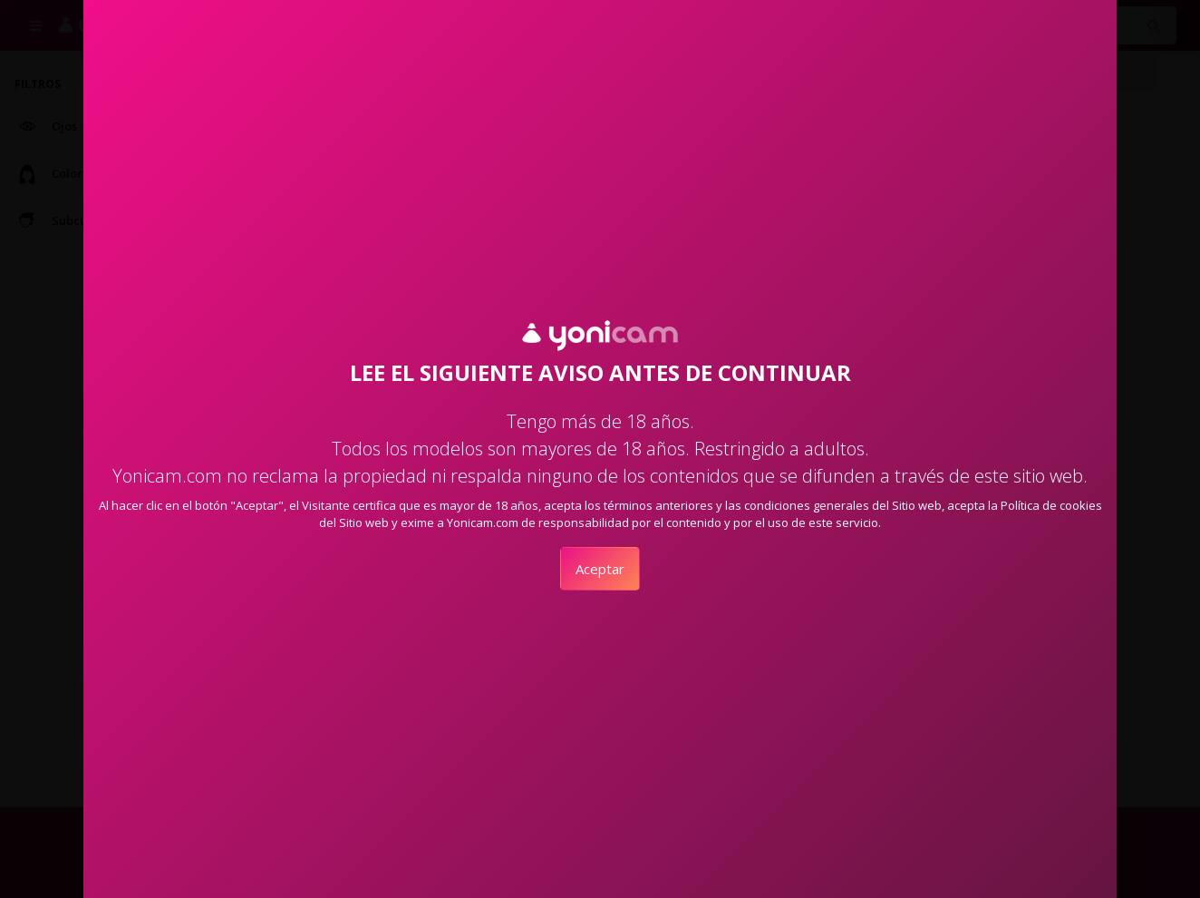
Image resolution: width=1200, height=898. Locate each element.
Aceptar (600, 569)
